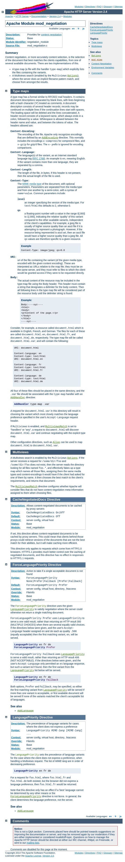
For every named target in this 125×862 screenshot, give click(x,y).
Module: (16, 527)
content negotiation (51, 34)
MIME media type (31, 183)
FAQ (99, 6)
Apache (9, 16)
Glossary (107, 6)
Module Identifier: (16, 42)
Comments (96, 73)
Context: (16, 520)
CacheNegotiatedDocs (101, 27)
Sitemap (118, 6)
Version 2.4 (55, 16)
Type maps (97, 42)
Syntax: (15, 512)
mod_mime (96, 59)
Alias (56, 442)
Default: (15, 516)
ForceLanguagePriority (101, 30)
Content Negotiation (101, 63)
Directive (53, 499)
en (73, 28)
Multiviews (96, 46)
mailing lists (33, 842)
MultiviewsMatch (56, 426)
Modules (79, 6)
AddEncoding (50, 137)
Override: (16, 592)
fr (78, 28)
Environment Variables (102, 67)
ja (83, 28)
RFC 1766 (38, 158)
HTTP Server (22, 16)
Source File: (13, 45)
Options (72, 75)
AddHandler (17, 397)
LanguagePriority (98, 33)
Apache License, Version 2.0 (39, 855)
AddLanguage (25, 710)
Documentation (39, 16)
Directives (90, 6)
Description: (13, 34)
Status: (10, 38)
